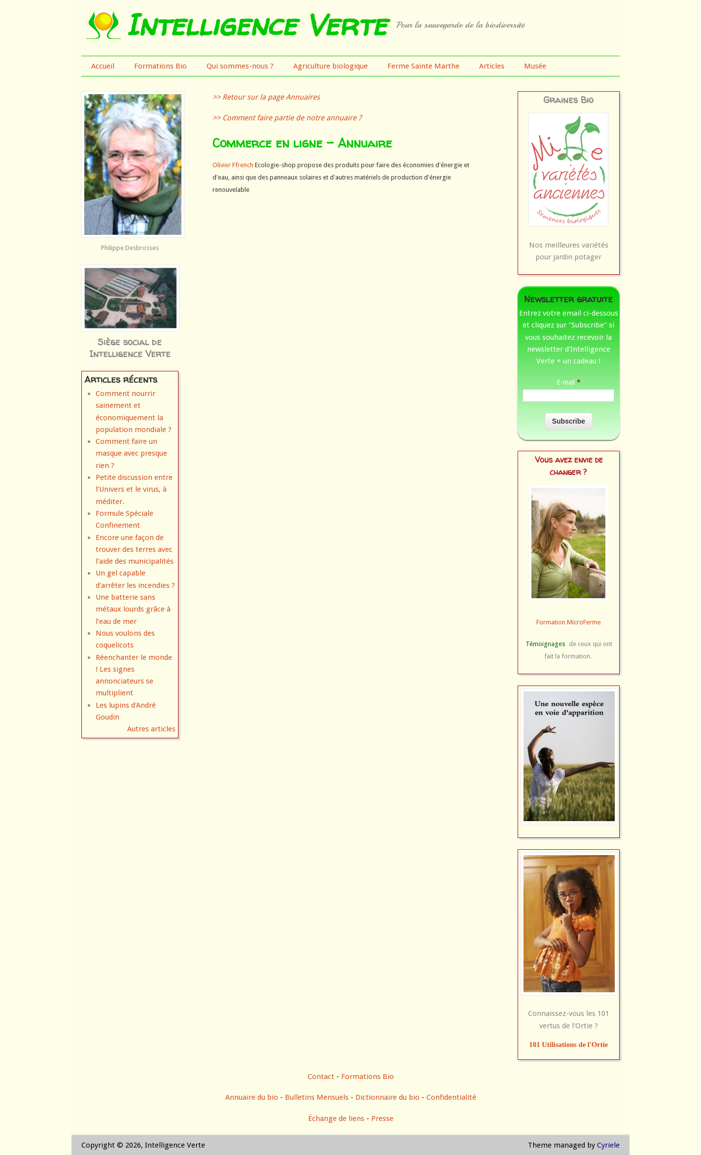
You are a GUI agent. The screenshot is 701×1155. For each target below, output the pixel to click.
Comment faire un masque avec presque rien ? (131, 453)
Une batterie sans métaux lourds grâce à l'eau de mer (133, 609)
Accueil (102, 66)
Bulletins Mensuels (317, 1097)
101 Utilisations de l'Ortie (568, 1044)
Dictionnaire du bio (387, 1097)
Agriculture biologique (330, 66)
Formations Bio (160, 66)
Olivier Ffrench (232, 165)
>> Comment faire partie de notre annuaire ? (286, 117)
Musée (535, 66)
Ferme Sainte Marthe (423, 66)
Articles (491, 66)
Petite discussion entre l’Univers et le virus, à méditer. (134, 489)
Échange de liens (337, 1118)
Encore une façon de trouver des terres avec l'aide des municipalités (135, 549)
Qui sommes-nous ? (240, 66)
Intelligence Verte (256, 24)
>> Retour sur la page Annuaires (266, 97)
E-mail (569, 382)
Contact (321, 1076)
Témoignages (545, 644)
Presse (382, 1118)
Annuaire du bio (251, 1097)
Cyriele (608, 1145)
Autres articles (151, 728)
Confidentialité (451, 1097)
